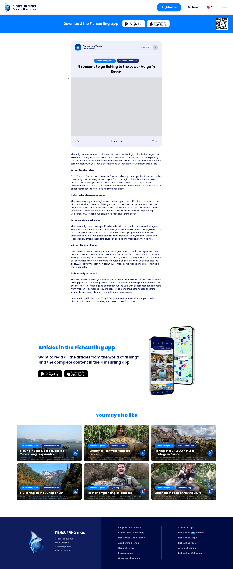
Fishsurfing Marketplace (131, 537)
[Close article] (155, 47)
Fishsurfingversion (191, 532)
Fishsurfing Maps (187, 537)
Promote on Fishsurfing (131, 532)
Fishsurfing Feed (187, 543)
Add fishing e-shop (128, 543)
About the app (186, 527)
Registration (169, 7)
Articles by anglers (188, 548)
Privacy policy (125, 553)
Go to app (194, 7)
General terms (126, 548)
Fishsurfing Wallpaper (190, 553)
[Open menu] (224, 7)
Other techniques (128, 60)
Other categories (105, 60)
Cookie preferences (129, 558)
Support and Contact (130, 527)
